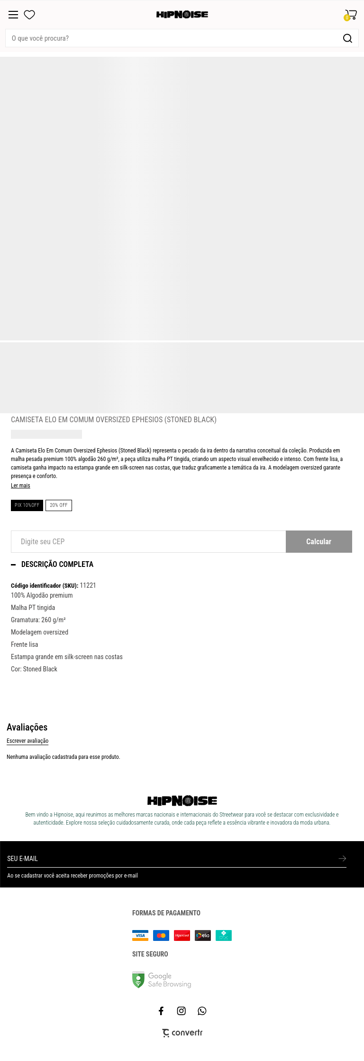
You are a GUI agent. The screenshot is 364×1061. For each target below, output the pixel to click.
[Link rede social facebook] (161, 1010)
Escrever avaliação (27, 741)
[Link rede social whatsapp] (202, 1010)
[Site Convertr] (182, 1033)
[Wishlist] (29, 14)
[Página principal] (182, 14)
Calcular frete (319, 541)
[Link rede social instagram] (182, 1010)
